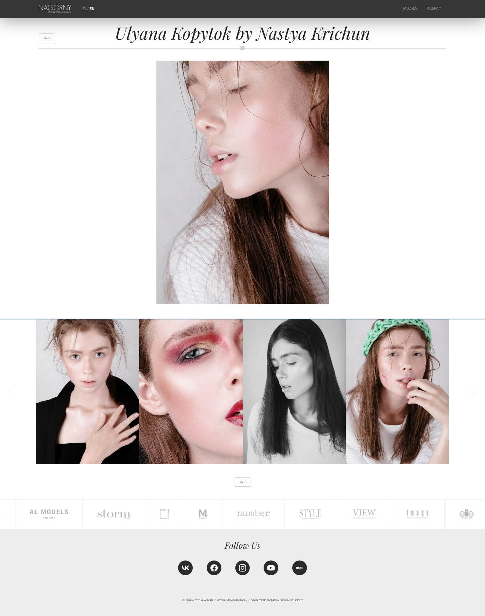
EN (92, 9)
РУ (84, 9)
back (47, 38)
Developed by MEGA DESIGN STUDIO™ (277, 600)
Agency (434, 8)
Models (410, 8)
